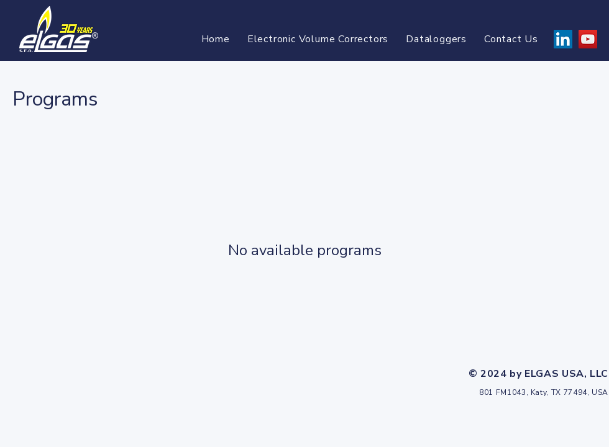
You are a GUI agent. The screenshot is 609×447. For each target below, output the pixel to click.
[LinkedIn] (563, 39)
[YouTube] (588, 39)
